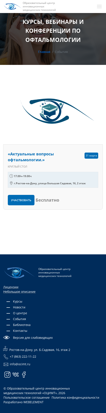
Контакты (20, 331)
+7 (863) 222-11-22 (19, 357)
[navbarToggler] (99, 6)
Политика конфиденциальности (75, 397)
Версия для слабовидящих (33, 338)
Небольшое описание (19, 292)
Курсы (17, 301)
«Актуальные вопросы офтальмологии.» (31, 156)
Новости (19, 307)
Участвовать (21, 200)
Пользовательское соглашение (26, 397)
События (19, 319)
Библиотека (22, 325)
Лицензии (10, 287)
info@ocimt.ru (16, 364)
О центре (20, 313)
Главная (44, 52)
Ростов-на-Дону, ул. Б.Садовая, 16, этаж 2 (36, 349)
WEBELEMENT (33, 402)
